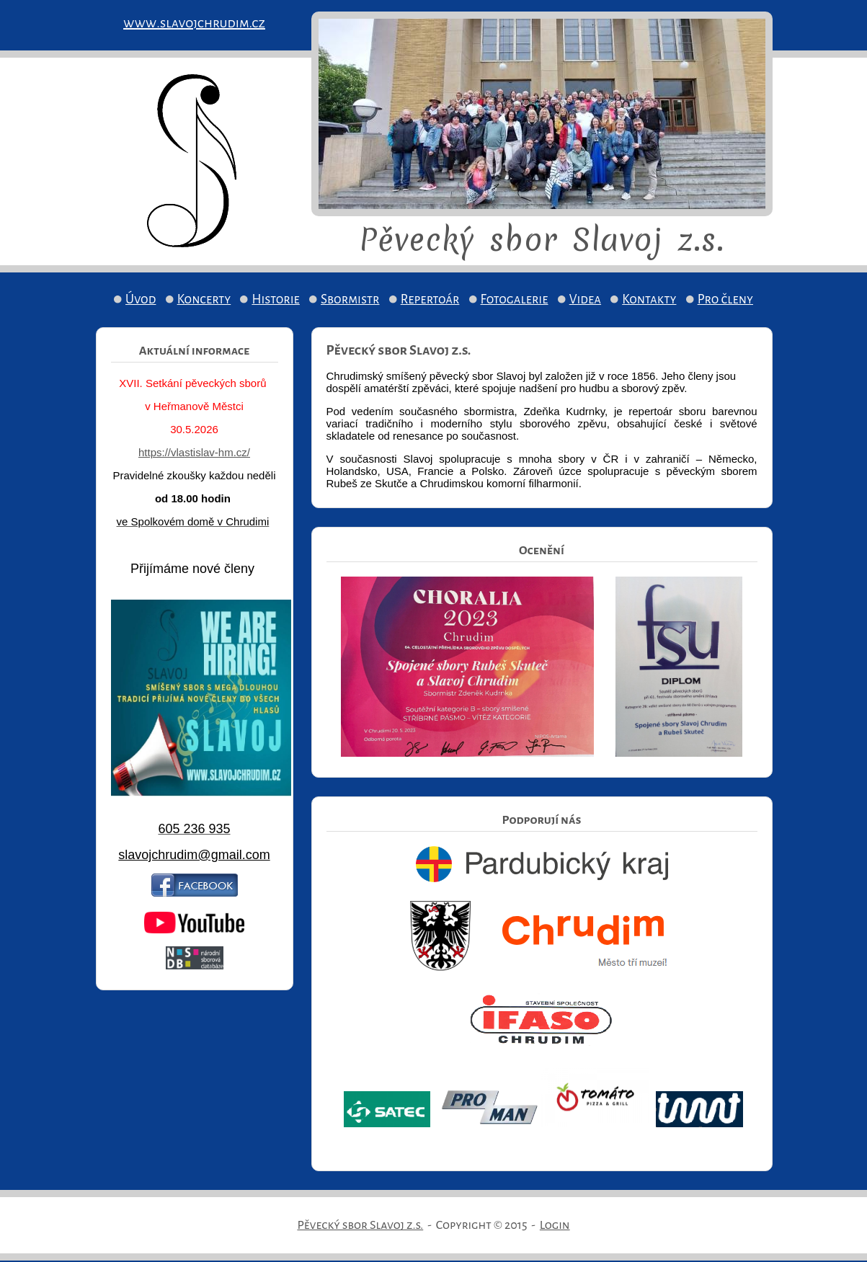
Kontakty (649, 299)
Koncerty (204, 299)
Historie (275, 299)
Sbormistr (350, 299)
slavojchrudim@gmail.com (194, 855)
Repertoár (430, 299)
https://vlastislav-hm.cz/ (194, 452)
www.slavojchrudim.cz (194, 23)
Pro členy (725, 299)
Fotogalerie (514, 299)
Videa (585, 299)
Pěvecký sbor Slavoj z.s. (360, 1225)
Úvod (140, 299)
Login (555, 1225)
